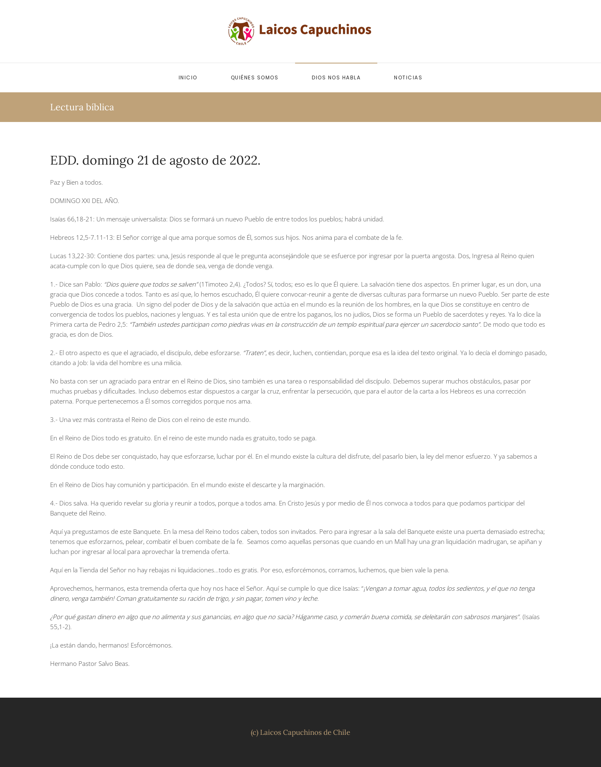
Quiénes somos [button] (255, 77)
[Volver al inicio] (300, 31)
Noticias (408, 77)
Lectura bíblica (82, 107)
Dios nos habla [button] (336, 77)
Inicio (188, 77)
